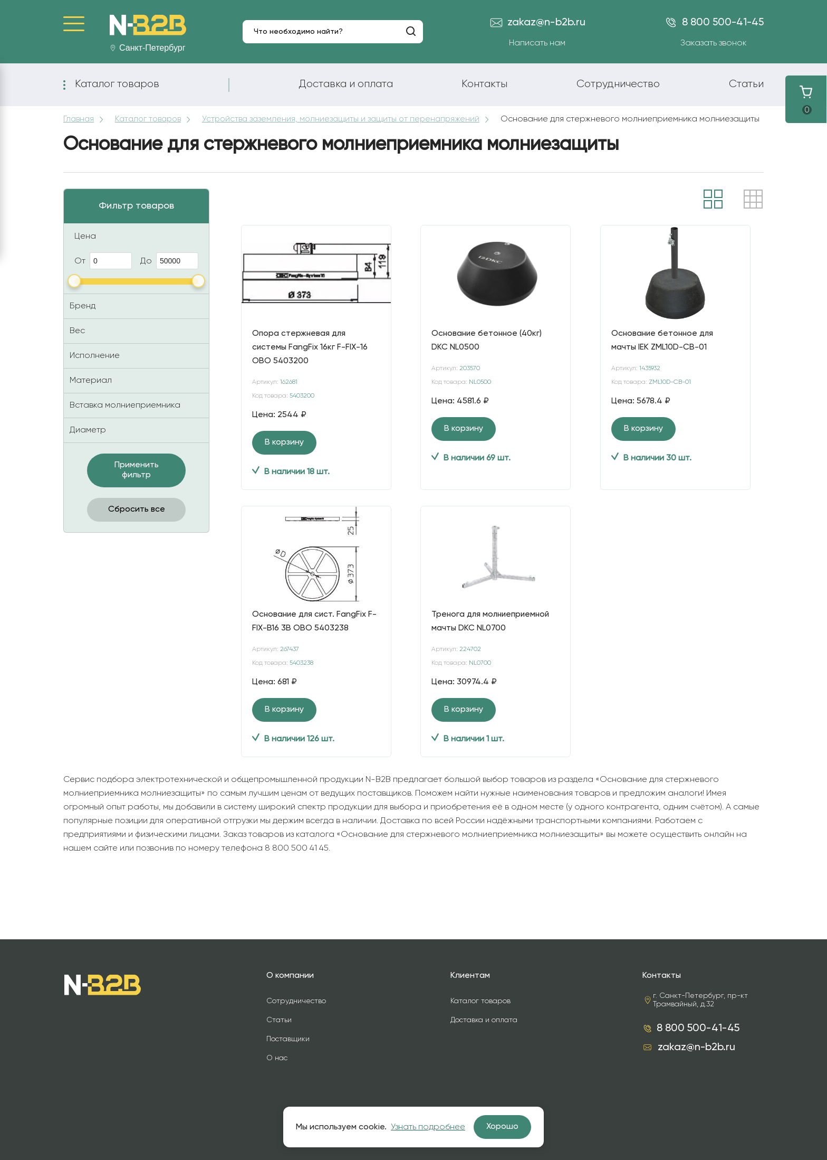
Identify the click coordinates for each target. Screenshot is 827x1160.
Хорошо (502, 1127)
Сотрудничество (618, 84)
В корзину (284, 452)
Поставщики (288, 1039)
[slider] (74, 291)
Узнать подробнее (428, 1127)
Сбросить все (136, 519)
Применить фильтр (136, 480)
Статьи (746, 84)
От (103, 270)
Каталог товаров (117, 84)
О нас (276, 1058)
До (169, 270)
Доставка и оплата (346, 84)
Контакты (484, 84)
